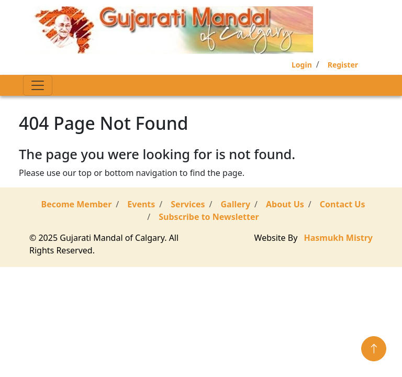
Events (141, 204)
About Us (285, 204)
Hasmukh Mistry (338, 237)
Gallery (236, 204)
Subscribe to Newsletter (209, 217)
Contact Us (342, 204)
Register (343, 65)
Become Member (76, 204)
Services (188, 204)
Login (302, 65)
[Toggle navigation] (37, 85)
